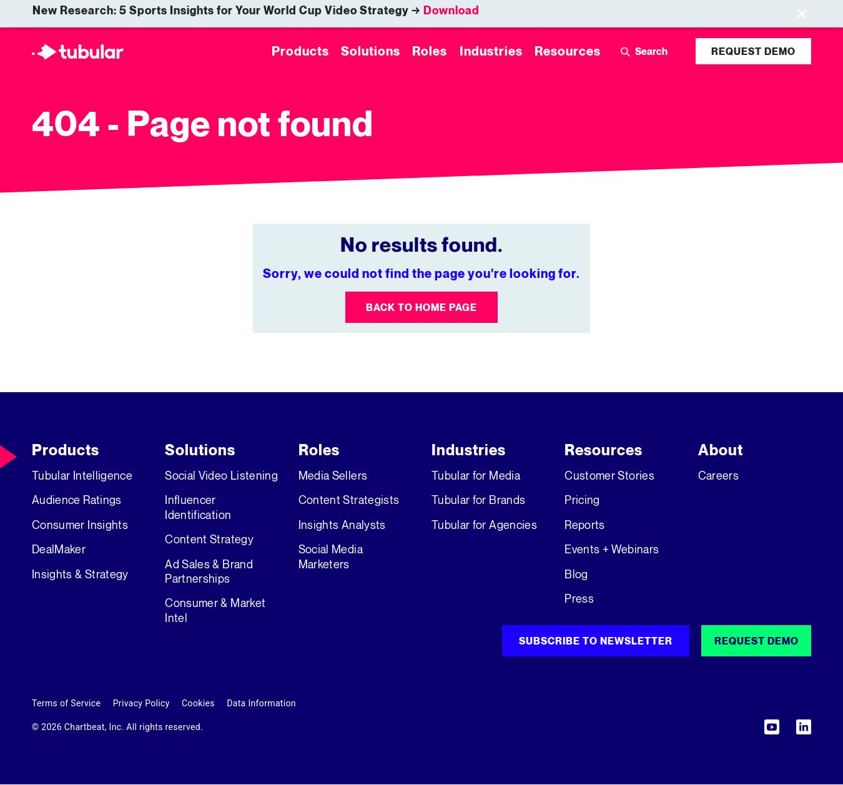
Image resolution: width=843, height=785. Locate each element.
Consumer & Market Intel (215, 610)
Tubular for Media (475, 475)
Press (579, 598)
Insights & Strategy (80, 574)
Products (65, 450)
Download (451, 10)
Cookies (198, 703)
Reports (584, 524)
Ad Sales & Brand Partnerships (209, 571)
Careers (718, 475)
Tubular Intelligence (82, 475)
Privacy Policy (141, 703)
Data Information (261, 703)
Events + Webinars (611, 549)
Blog (576, 574)
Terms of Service (66, 703)
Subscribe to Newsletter (596, 640)
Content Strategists (349, 499)
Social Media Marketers (330, 556)
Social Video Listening (221, 475)
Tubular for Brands (478, 499)
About (720, 450)
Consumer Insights (80, 524)
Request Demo (753, 51)
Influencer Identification (198, 507)
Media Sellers (333, 475)
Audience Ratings (77, 499)
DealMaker (59, 549)
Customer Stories (609, 475)
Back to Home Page (421, 307)
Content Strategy (209, 539)
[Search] (661, 51)
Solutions (200, 450)
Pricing (581, 499)
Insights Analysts (342, 524)
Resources (603, 450)
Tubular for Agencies (484, 524)
